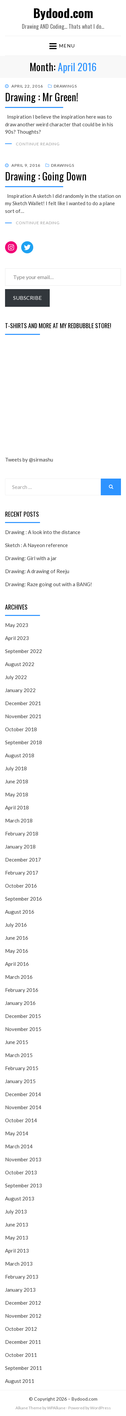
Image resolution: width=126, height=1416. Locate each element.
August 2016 (19, 912)
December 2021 (23, 703)
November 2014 (23, 1107)
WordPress (100, 1407)
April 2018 (17, 807)
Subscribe (27, 297)
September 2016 (23, 899)
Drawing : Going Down (46, 175)
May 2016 (16, 951)
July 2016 (16, 925)
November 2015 (23, 1029)
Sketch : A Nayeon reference (36, 545)
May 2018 (16, 794)
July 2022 (16, 677)
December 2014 (23, 1094)
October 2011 (21, 1355)
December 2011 (23, 1342)
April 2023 (17, 638)
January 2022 (20, 690)
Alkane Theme (28, 1407)
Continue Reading (38, 143)
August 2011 (19, 1381)
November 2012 (23, 1316)
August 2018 (19, 755)
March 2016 (19, 977)
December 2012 (23, 1303)
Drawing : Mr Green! (41, 96)
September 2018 (23, 742)
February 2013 (21, 1277)
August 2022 (19, 664)
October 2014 (21, 1120)
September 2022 (23, 651)
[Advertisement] (55, 396)
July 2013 (16, 1211)
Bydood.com (63, 12)
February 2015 (21, 1068)
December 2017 (23, 860)
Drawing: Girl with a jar (31, 558)
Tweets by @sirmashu (29, 460)
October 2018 (21, 729)
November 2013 (23, 1159)
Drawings (65, 86)
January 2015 (20, 1081)
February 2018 (21, 833)
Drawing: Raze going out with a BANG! (48, 584)
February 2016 (21, 990)
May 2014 (16, 1133)
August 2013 (19, 1198)
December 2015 (23, 1016)
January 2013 (20, 1290)
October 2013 (21, 1172)
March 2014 (19, 1146)
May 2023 (16, 625)
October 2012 (21, 1329)
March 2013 (19, 1264)
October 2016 (21, 886)
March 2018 (19, 820)
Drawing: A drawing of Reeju (37, 571)
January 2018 (20, 847)
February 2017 (21, 873)
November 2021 (23, 716)
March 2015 (19, 1055)
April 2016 (17, 964)
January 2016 (20, 1003)
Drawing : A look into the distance (42, 532)
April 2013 (17, 1251)
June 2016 (16, 938)
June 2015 (16, 1042)
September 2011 (23, 1368)
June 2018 (16, 781)
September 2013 (23, 1185)
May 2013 (16, 1238)
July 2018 (16, 768)
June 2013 (16, 1224)
